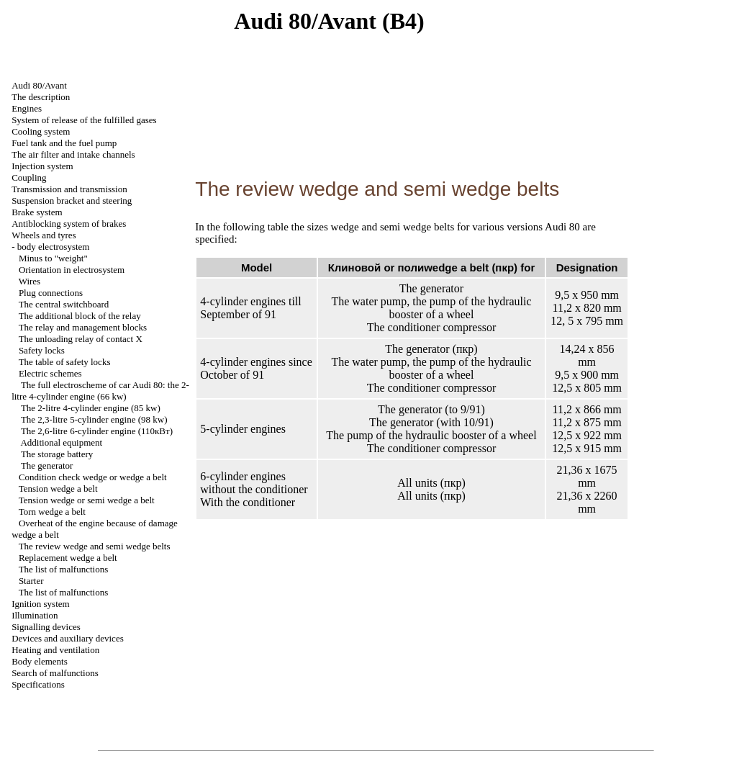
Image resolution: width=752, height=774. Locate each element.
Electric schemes (50, 373)
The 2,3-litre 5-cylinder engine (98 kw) (94, 419)
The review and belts (95, 546)
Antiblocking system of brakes (69, 223)
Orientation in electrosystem (71, 269)
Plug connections (51, 292)
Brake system (37, 212)
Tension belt (58, 488)
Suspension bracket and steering (72, 200)
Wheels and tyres (44, 235)
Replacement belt (68, 557)
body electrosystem (53, 246)
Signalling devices (46, 626)
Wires (30, 281)
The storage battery (57, 454)
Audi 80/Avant (39, 85)
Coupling (29, 177)
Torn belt (52, 511)
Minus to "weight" (53, 258)
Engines (27, 108)
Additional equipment (61, 442)
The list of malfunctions (64, 569)
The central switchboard (64, 304)
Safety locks (42, 350)
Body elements (40, 661)
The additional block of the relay (80, 315)
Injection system (42, 166)
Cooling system (41, 131)
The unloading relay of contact (80, 338)
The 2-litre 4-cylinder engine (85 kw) (90, 407)
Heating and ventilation (55, 649)
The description (41, 96)
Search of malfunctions (55, 672)
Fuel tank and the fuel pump (64, 143)
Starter (31, 580)
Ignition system (41, 603)
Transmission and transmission (69, 189)
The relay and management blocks (83, 327)
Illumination (35, 615)
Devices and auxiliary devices (68, 638)
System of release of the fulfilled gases (84, 119)
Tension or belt (87, 500)
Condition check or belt (93, 477)
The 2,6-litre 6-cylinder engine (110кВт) (97, 431)
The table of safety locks (65, 361)
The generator (47, 465)
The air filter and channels (73, 154)
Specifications (38, 684)
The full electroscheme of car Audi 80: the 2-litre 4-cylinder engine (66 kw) (100, 390)
